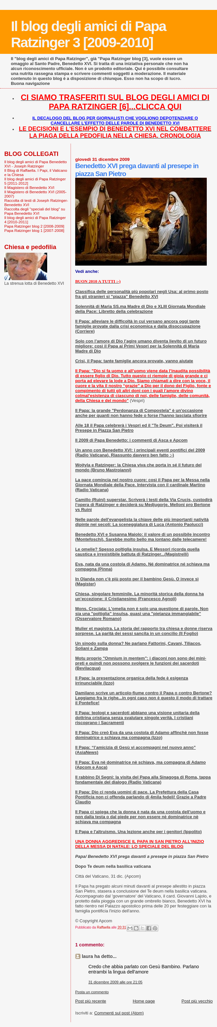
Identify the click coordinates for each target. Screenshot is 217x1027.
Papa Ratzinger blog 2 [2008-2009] (34, 226)
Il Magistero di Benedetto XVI (29, 187)
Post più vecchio (197, 1001)
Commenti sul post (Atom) (119, 1012)
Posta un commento (92, 992)
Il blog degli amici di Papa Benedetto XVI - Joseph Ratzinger (35, 164)
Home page (144, 1001)
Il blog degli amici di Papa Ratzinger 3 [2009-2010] (88, 34)
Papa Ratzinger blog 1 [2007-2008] (34, 230)
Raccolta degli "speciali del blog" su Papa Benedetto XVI (34, 211)
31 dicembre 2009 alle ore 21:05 (115, 982)
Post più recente (90, 1001)
